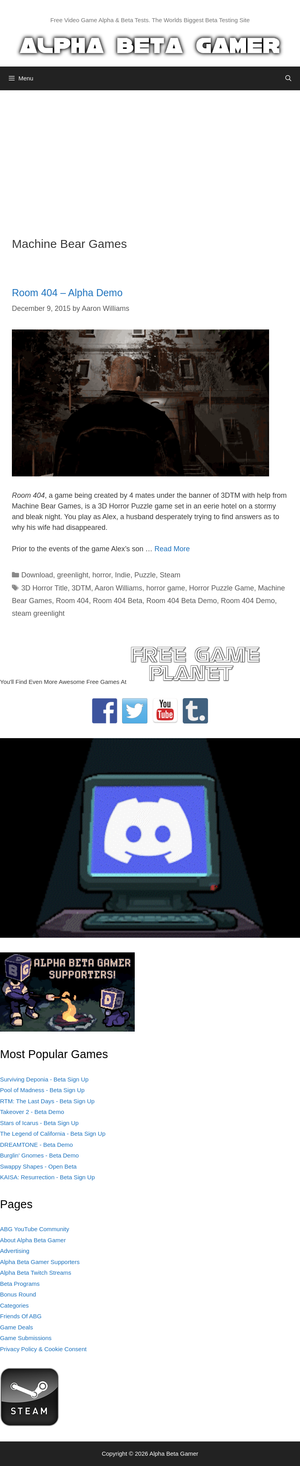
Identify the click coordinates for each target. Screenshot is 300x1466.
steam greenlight (38, 613)
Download (37, 575)
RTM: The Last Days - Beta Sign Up (47, 1101)
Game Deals (16, 1327)
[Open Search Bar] (288, 78)
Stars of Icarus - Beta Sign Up (39, 1122)
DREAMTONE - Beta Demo (36, 1144)
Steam (170, 575)
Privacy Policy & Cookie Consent (43, 1349)
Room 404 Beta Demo (181, 601)
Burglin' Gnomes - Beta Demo (39, 1155)
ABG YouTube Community (34, 1229)
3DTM (81, 588)
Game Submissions (26, 1338)
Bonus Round (18, 1294)
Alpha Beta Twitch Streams (35, 1272)
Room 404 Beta (117, 601)
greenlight (72, 575)
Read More (172, 549)
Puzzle (145, 575)
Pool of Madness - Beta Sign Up (42, 1090)
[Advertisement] (150, 157)
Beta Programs (20, 1283)
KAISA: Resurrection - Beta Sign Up (47, 1177)
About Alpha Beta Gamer (33, 1240)
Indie (122, 575)
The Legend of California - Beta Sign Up (52, 1133)
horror (101, 575)
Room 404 (72, 601)
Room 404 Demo (248, 601)
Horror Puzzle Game (221, 588)
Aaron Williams (118, 588)
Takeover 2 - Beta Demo (32, 1111)
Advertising (14, 1250)
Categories (14, 1305)
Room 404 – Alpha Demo (67, 292)
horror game (165, 588)
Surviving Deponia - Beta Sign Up (44, 1079)
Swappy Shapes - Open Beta (38, 1166)
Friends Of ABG (21, 1316)
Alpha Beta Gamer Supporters (40, 1261)
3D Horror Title (44, 588)
